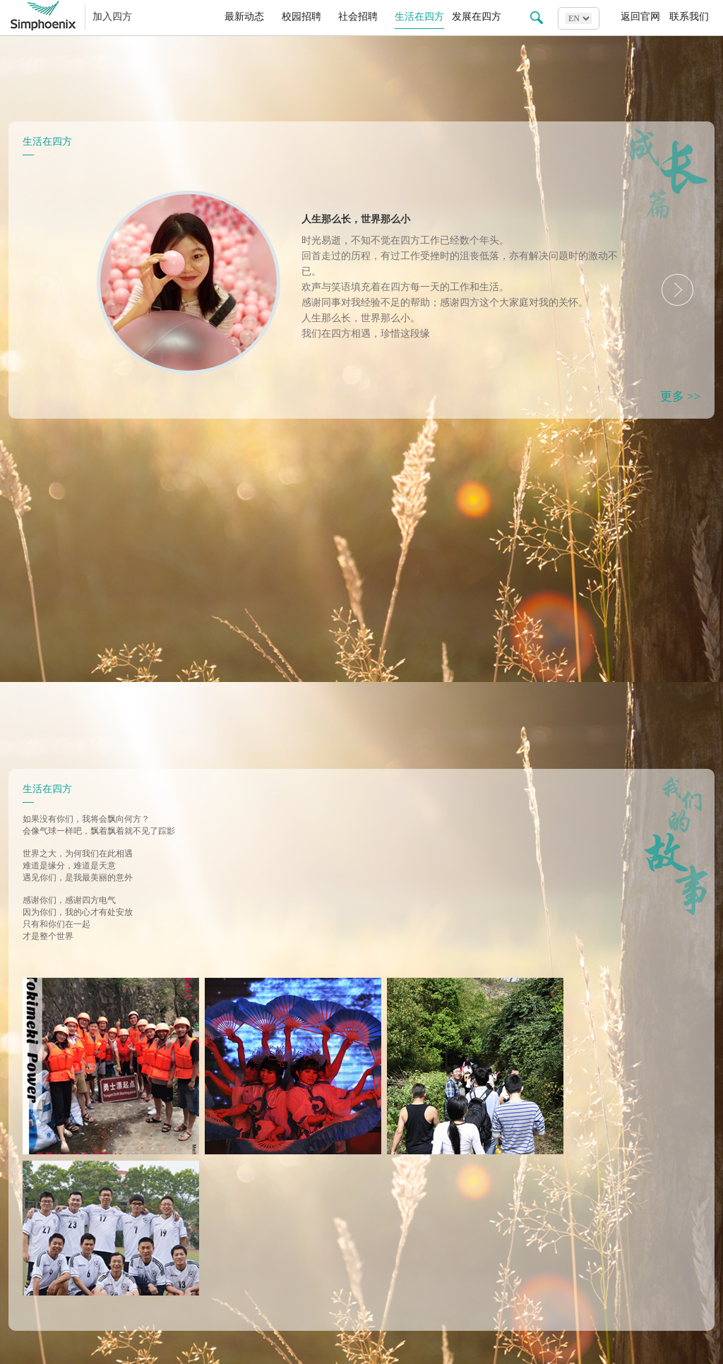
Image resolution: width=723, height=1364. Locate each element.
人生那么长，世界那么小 (355, 219)
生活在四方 (419, 16)
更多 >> (680, 396)
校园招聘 (301, 16)
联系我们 (689, 16)
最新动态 (244, 16)
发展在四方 (476, 16)
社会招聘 (358, 16)
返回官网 (640, 16)
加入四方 (112, 16)
